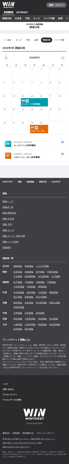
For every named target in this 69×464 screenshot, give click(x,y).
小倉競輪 (17, 324)
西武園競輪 (30, 276)
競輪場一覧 (7, 207)
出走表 (18, 18)
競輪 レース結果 (10, 241)
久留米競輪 (30, 324)
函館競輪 (17, 266)
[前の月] (6, 57)
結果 (60, 18)
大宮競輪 (17, 276)
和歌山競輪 (54, 302)
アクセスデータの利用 (11, 400)
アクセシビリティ (9, 394)
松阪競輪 (29, 297)
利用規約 (16, 433)
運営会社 (6, 433)
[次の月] (62, 57)
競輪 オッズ (8, 230)
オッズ (36, 18)
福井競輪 (17, 302)
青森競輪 (29, 266)
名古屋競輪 (18, 292)
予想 (27, 18)
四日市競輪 (41, 297)
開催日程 (6, 18)
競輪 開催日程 (9, 213)
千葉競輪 (29, 282)
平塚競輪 (51, 282)
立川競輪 (55, 276)
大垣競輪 (42, 292)
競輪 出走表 (8, 218)
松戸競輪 (17, 282)
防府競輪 (40, 313)
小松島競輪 (30, 319)
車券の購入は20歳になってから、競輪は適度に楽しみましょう (28, 439)
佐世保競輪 (54, 324)
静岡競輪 (42, 286)
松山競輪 (53, 319)
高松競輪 (17, 319)
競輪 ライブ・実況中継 (13, 236)
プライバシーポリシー (45, 433)
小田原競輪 (18, 286)
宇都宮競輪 (52, 272)
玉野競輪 (17, 313)
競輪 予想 (7, 224)
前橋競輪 (29, 272)
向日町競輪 (41, 302)
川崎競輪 (40, 282)
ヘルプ (5, 384)
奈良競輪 (29, 302)
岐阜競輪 (31, 292)
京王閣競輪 (43, 276)
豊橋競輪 (53, 292)
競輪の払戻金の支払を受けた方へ (16, 447)
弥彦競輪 (17, 272)
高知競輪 (42, 319)
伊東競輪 (31, 286)
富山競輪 (17, 297)
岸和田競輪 (18, 307)
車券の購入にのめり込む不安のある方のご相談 (22, 443)
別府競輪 (17, 329)
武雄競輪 (42, 324)
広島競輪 (29, 313)
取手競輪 (40, 272)
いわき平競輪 (42, 266)
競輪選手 (6, 247)
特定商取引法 (28, 433)
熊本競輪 (29, 329)
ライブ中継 (49, 18)
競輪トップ (7, 201)
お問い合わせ (8, 389)
